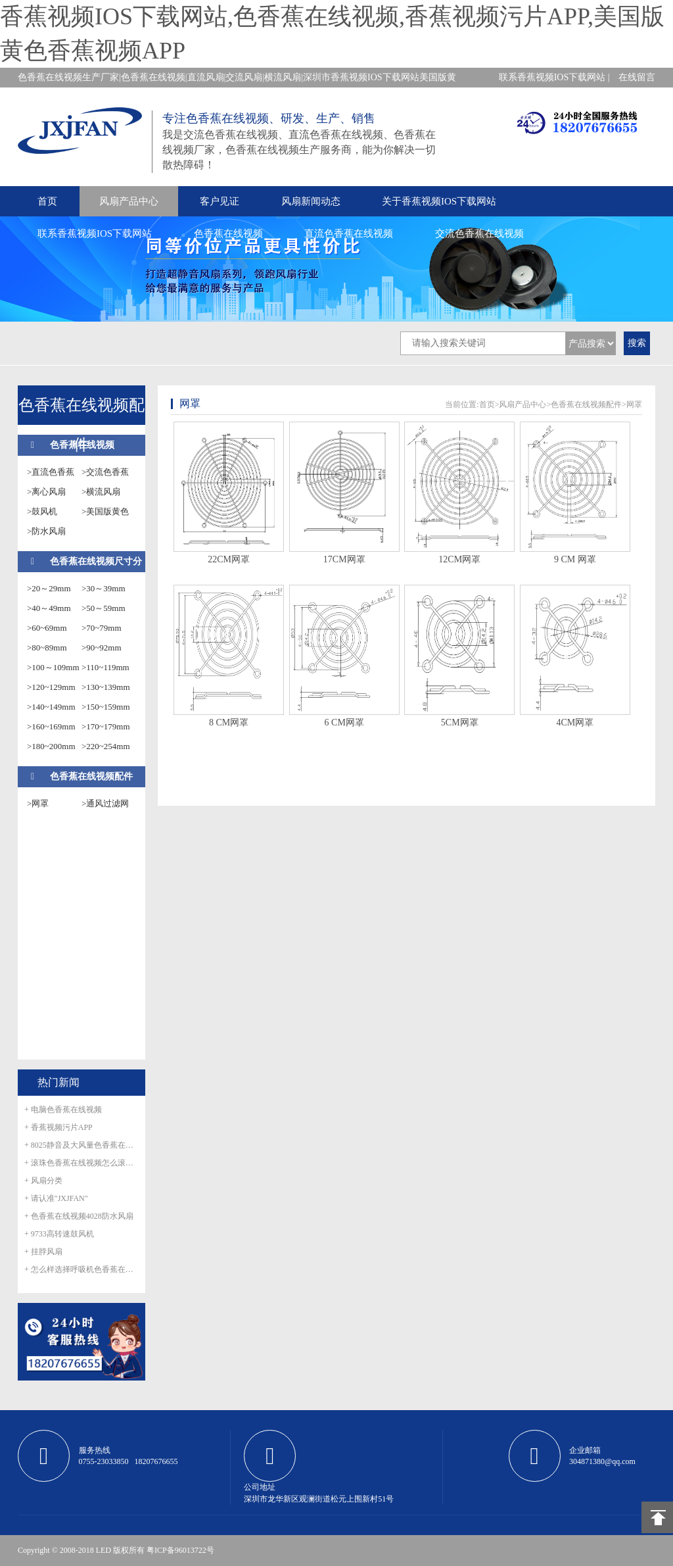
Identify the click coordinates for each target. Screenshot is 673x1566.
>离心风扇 (46, 492)
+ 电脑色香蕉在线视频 (63, 1109)
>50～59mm (103, 608)
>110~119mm (105, 667)
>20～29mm (49, 588)
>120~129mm (51, 687)
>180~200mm (51, 746)
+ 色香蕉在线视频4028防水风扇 (78, 1216)
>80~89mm (47, 647)
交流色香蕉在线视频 (479, 233)
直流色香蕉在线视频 (348, 233)
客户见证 (219, 201)
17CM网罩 (344, 559)
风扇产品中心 (128, 201)
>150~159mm (105, 707)
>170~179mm (105, 726)
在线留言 (636, 77)
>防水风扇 (46, 531)
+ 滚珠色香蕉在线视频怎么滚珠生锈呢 (81, 1163)
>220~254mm (105, 746)
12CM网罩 (459, 559)
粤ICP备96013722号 (180, 1550)
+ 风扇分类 (43, 1181)
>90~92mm (101, 647)
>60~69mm (47, 628)
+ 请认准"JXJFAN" (56, 1198)
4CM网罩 (574, 722)
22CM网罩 (229, 559)
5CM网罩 (459, 722)
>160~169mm (51, 726)
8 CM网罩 (228, 722)
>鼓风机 (42, 511)
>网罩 (38, 803)
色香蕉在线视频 (228, 233)
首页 (47, 201)
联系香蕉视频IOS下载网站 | (554, 77)
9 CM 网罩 (575, 559)
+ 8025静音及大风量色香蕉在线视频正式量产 (81, 1145)
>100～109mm (53, 667)
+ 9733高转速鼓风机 (59, 1234)
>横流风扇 (100, 492)
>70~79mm (101, 628)
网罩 (634, 404)
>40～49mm (49, 608)
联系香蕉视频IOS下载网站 (94, 233)
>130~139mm (105, 687)
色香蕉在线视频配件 (91, 776)
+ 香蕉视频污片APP (58, 1127)
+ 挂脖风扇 (43, 1252)
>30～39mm (103, 588)
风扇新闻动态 (310, 201)
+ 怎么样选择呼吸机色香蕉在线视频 (81, 1269)
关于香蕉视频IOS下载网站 (439, 201)
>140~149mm (51, 707)
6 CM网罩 (344, 722)
